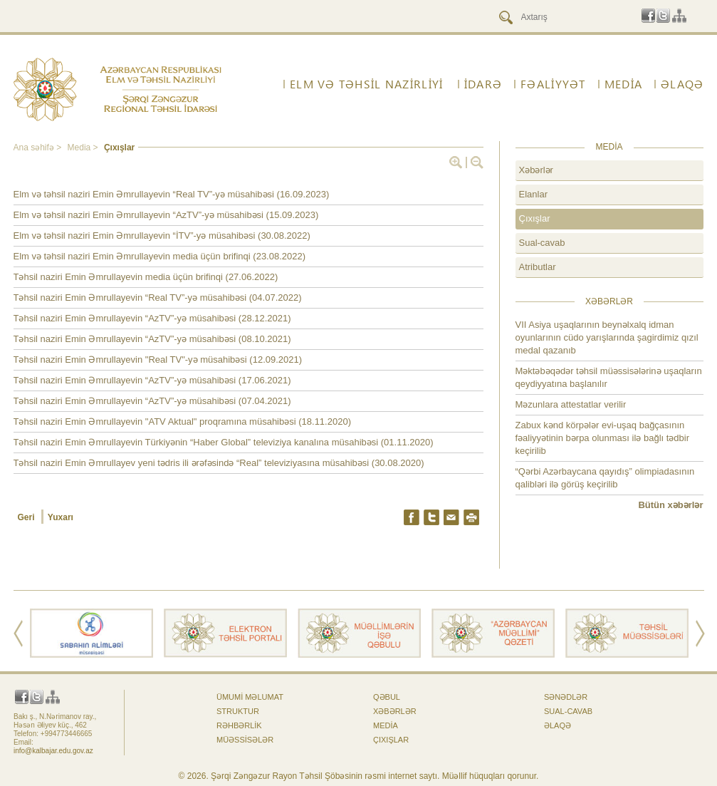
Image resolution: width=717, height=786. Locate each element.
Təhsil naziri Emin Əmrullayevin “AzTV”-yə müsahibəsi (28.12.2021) (152, 318)
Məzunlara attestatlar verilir (571, 404)
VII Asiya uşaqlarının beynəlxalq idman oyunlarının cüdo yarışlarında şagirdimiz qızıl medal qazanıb (606, 337)
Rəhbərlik (239, 725)
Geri (27, 517)
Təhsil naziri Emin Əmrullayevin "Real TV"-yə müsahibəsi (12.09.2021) (158, 359)
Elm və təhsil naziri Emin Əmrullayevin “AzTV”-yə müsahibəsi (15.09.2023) (166, 215)
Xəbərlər (536, 170)
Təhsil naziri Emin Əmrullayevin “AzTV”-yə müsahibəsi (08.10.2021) (152, 338)
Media (623, 84)
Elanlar (533, 194)
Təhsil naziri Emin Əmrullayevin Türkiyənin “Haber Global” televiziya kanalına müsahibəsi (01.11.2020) (224, 442)
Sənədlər (565, 697)
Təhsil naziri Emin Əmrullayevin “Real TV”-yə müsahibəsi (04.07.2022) (158, 297)
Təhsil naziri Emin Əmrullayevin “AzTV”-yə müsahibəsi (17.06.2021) (152, 380)
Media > (84, 147)
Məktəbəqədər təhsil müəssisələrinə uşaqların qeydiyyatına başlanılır (608, 377)
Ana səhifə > (39, 147)
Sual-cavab (542, 242)
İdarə (483, 84)
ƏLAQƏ (682, 84)
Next (700, 633)
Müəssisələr (244, 739)
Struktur (237, 711)
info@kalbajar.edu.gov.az (53, 751)
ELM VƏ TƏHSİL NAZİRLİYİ (366, 84)
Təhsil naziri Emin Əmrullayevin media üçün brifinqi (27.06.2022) (146, 277)
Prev (18, 633)
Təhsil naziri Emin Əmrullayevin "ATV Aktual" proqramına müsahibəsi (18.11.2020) (182, 421)
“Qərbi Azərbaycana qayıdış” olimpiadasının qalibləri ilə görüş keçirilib (605, 478)
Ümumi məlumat (249, 697)
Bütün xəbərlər (670, 505)
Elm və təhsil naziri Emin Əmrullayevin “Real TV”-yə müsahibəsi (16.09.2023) (172, 194)
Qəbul (386, 697)
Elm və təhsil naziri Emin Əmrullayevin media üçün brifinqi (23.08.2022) (160, 256)
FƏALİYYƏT (553, 84)
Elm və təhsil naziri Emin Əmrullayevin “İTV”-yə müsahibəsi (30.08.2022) (162, 235)
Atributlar (537, 267)
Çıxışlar (119, 147)
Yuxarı (60, 517)
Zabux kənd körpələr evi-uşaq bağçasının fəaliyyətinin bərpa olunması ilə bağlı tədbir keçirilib (602, 438)
